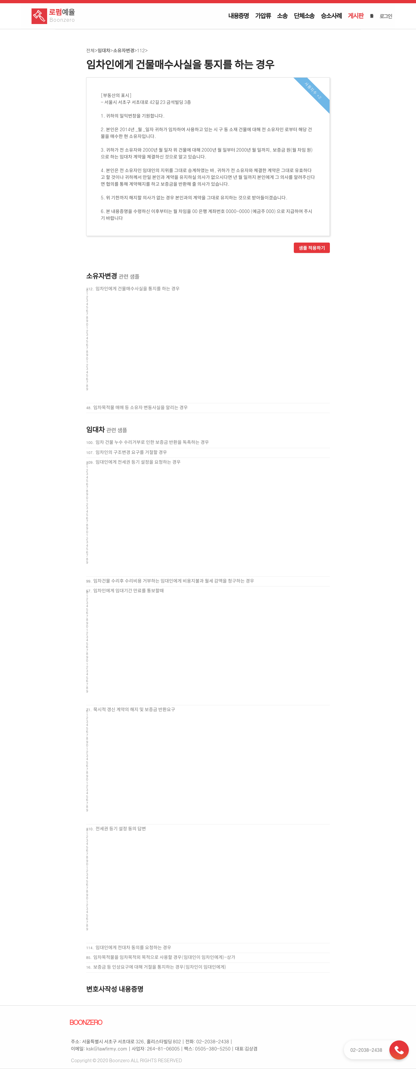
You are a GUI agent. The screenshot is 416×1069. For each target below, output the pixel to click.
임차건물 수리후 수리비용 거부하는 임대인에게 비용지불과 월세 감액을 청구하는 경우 (173, 580)
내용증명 (238, 15)
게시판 (355, 15)
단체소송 (304, 15)
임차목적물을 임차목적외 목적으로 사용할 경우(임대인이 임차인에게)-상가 (164, 957)
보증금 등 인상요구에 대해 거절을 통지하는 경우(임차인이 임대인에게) (159, 966)
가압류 (262, 15)
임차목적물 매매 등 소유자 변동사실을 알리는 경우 (140, 407)
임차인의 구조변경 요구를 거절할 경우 (131, 452)
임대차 (104, 50)
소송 (282, 15)
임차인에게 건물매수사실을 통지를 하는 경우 (138, 288)
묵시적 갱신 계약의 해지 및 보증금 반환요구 (134, 709)
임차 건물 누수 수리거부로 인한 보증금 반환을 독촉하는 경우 (152, 442)
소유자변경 (123, 50)
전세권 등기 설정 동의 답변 (121, 828)
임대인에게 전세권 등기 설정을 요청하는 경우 (138, 462)
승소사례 (331, 15)
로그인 (386, 16)
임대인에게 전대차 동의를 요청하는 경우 (133, 947)
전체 (90, 50)
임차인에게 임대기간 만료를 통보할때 (128, 590)
